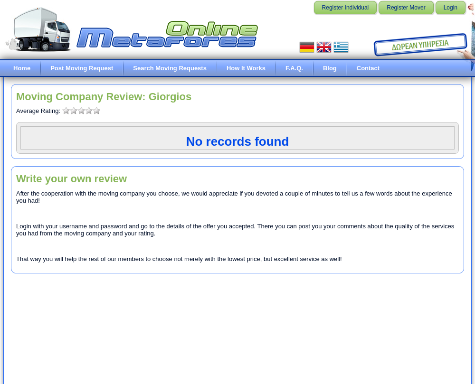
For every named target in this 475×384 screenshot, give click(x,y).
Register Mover (406, 7)
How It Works (246, 68)
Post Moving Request (81, 68)
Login (450, 7)
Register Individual (345, 7)
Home (21, 68)
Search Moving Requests (170, 68)
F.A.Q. (294, 68)
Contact (368, 68)
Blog (330, 68)
